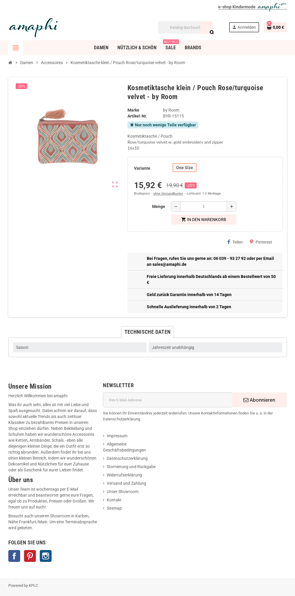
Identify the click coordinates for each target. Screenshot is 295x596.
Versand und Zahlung (126, 483)
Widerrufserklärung (124, 475)
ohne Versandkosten (168, 194)
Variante (142, 168)
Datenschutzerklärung (127, 458)
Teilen (235, 241)
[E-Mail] (167, 399)
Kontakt (114, 500)
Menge (158, 206)
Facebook (14, 556)
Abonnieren (259, 400)
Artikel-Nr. (137, 116)
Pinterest (261, 241)
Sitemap (114, 508)
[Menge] (203, 206)
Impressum (117, 435)
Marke (133, 110)
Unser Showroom (122, 491)
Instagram (46, 556)
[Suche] (185, 27)
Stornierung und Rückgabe (131, 466)
